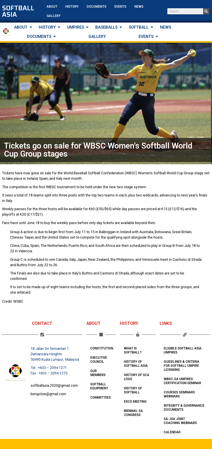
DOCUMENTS (96, 6)
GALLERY (54, 16)
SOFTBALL (141, 27)
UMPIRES (78, 27)
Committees (100, 397)
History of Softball (133, 390)
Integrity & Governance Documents (184, 408)
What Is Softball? (133, 350)
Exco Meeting (135, 401)
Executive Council (98, 360)
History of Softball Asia (136, 364)
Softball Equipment (99, 386)
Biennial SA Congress (133, 413)
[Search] (206, 11)
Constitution (101, 348)
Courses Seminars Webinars (179, 394)
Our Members (98, 373)
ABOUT (52, 6)
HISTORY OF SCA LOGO (136, 377)
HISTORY (72, 6)
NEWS (138, 6)
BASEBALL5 (108, 27)
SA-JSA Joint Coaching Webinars (180, 421)
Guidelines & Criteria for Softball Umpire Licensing (181, 366)
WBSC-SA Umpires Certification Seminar (182, 381)
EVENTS (120, 6)
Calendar (172, 432)
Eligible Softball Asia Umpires (183, 350)
